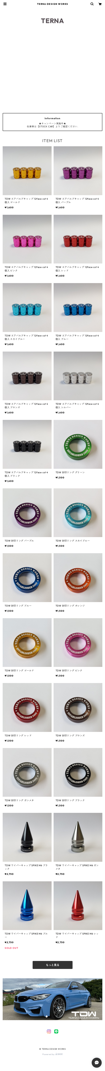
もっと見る (52, 965)
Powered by (52, 1054)
